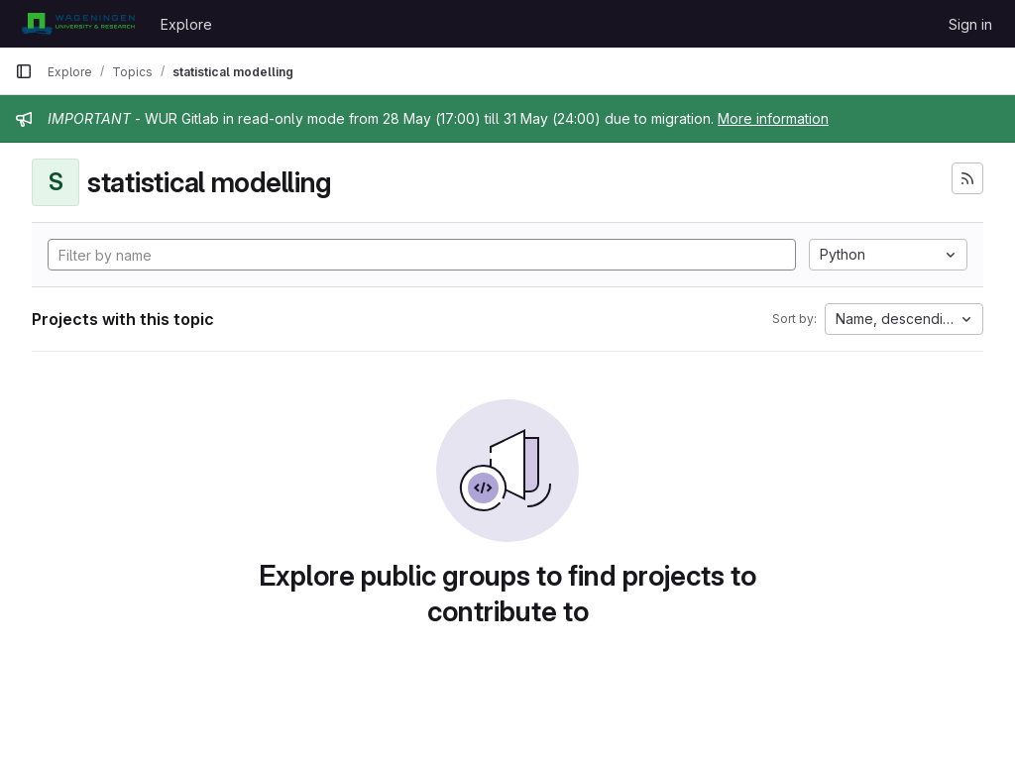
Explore (186, 24)
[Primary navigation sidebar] (24, 71)
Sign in (970, 24)
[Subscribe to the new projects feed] (967, 178)
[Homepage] (78, 24)
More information (773, 118)
